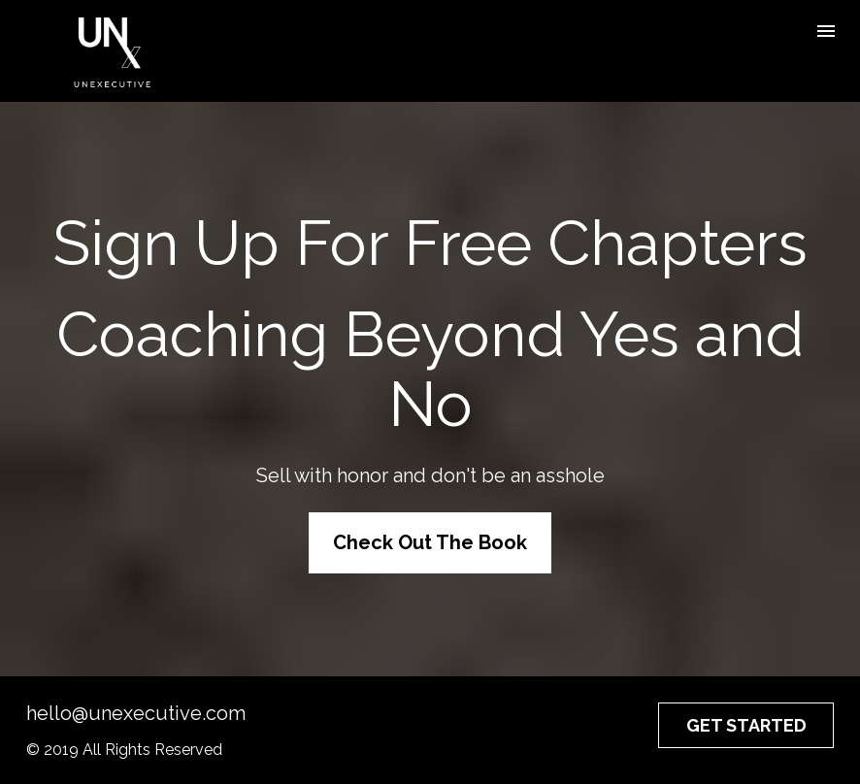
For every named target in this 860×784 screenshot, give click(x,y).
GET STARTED (746, 725)
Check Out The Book (430, 542)
